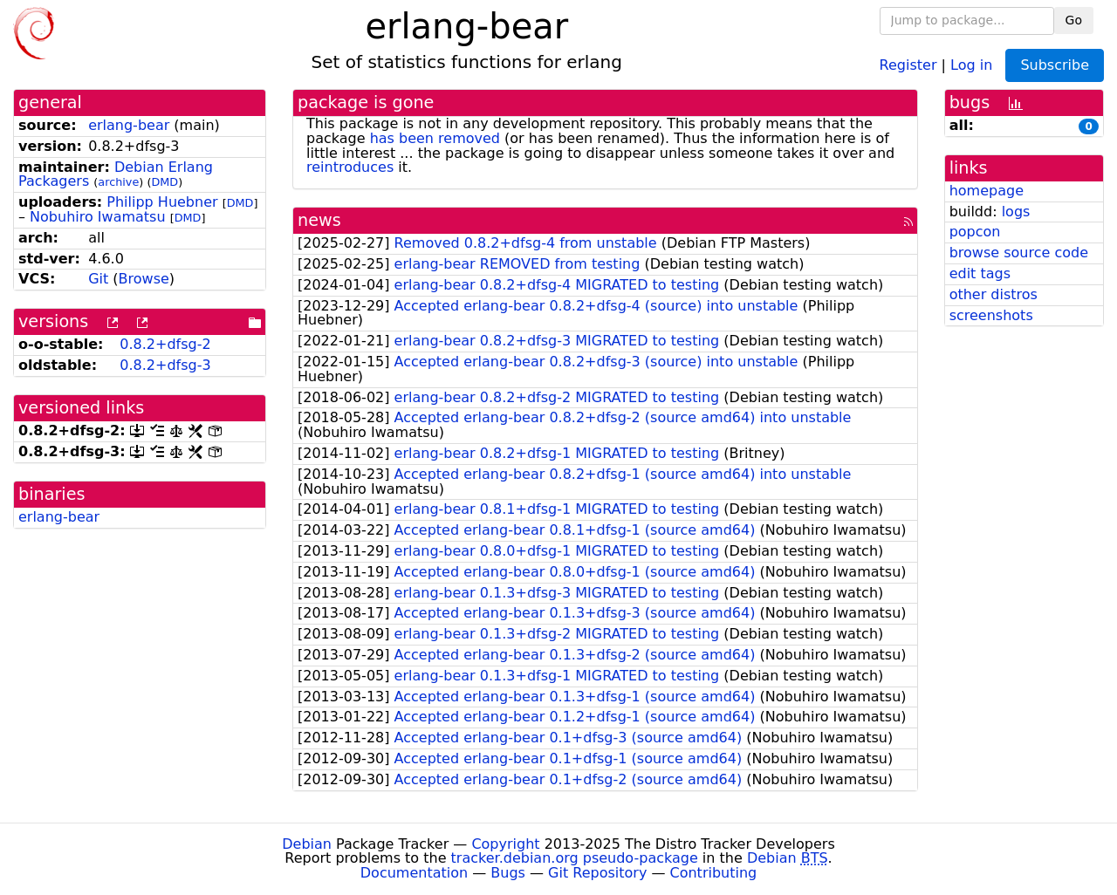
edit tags (980, 273)
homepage (986, 190)
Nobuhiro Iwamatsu (98, 216)
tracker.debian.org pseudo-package (574, 858)
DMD (164, 181)
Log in (971, 64)
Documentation (414, 872)
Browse (144, 278)
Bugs (507, 872)
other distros (993, 294)
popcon (975, 231)
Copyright (505, 844)
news (319, 220)
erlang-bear (128, 125)
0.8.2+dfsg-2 (165, 344)
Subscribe (1054, 65)
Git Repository (597, 872)
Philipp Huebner (161, 202)
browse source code (1018, 252)
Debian (307, 844)
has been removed (435, 138)
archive (118, 181)
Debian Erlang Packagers (115, 174)
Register (908, 64)
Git (98, 278)
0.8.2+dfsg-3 (165, 365)
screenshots (991, 315)
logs (1016, 211)
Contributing (713, 872)
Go (1074, 20)
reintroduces (350, 167)
